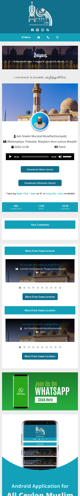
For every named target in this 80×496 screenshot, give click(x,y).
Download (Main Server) (40, 169)
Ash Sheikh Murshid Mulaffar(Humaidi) (42, 136)
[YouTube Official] (42, 30)
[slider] (35, 157)
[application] (40, 156)
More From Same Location (40, 356)
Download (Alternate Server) (40, 182)
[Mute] (60, 156)
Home (29, 61)
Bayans (38, 61)
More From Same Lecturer (40, 296)
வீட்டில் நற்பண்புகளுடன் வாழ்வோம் (40, 264)
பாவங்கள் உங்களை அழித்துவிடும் (40, 324)
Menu (26, 37)
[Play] (10, 156)
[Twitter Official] (37, 30)
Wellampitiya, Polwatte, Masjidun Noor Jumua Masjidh (42, 141)
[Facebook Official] (32, 30)
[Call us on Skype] (47, 30)
